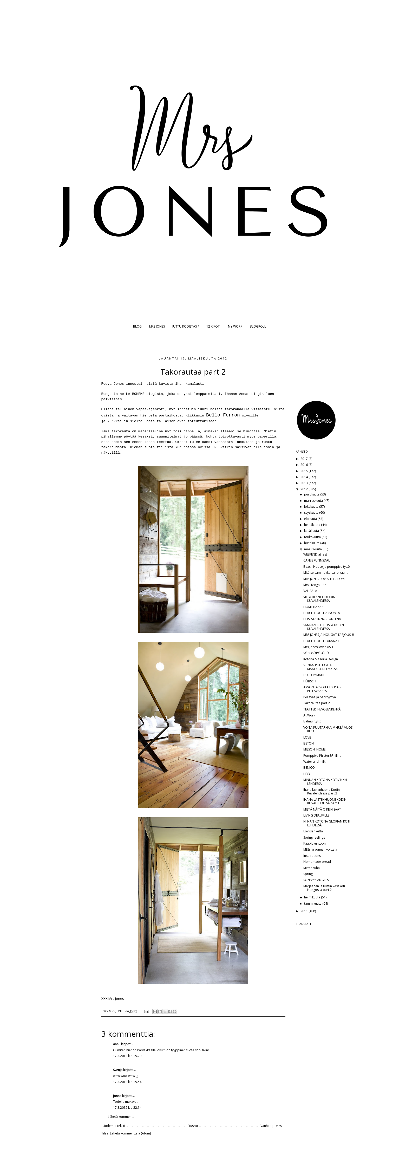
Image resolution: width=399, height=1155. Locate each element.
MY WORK (235, 326)
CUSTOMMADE (314, 675)
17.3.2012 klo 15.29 (127, 1056)
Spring (308, 874)
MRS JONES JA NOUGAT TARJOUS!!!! (328, 634)
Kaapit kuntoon (314, 843)
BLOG (137, 326)
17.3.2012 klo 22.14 (127, 1107)
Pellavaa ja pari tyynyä (319, 697)
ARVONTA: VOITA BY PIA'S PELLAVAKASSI (322, 689)
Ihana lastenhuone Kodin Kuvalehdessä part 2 (321, 791)
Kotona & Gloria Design (320, 659)
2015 (304, 471)
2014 (304, 477)
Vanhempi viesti (272, 1126)
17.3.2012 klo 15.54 (127, 1082)
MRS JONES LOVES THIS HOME (324, 579)
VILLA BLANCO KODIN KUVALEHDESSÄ (319, 599)
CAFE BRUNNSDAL (316, 560)
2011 (304, 911)
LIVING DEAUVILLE (316, 815)
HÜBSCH (309, 681)
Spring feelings (314, 837)
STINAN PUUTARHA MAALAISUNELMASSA (320, 667)
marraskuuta (314, 500)
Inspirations (312, 855)
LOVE (307, 737)
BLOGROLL (258, 326)
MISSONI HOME (314, 749)
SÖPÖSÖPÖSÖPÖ (316, 653)
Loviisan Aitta (313, 831)
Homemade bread (317, 861)
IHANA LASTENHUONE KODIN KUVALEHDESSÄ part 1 (324, 801)
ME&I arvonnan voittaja (320, 849)
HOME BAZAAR (314, 607)
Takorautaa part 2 (316, 703)
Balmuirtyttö (312, 721)
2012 (304, 489)
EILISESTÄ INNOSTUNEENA (322, 619)
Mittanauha (311, 868)
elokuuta (311, 519)
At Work (309, 715)
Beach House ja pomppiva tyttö (326, 566)
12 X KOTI (213, 326)
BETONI (309, 743)
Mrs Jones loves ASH (318, 647)
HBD (306, 774)
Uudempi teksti (114, 1126)
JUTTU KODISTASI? (185, 326)
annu (116, 1044)
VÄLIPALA (310, 591)
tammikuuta (313, 903)
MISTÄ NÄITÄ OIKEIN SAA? (322, 809)
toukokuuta (313, 537)
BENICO (309, 767)
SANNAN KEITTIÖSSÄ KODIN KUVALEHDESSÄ (323, 627)
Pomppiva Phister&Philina (322, 755)
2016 (304, 464)
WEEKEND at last (315, 554)
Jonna (117, 1096)
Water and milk (314, 761)
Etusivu (193, 1126)
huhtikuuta (312, 543)
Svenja (117, 1070)
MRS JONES (157, 326)
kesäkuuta (312, 530)
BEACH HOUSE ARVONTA (321, 613)
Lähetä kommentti (121, 1116)
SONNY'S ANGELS (316, 880)
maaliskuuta (313, 549)
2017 (304, 458)
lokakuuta (311, 506)
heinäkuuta (312, 525)
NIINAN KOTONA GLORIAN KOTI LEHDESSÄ (326, 823)
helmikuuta (312, 897)
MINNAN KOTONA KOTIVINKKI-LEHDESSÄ (325, 782)
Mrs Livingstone (314, 585)
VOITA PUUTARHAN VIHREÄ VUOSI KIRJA (328, 729)
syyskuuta (311, 512)
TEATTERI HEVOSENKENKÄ (322, 709)
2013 (304, 483)
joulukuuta (312, 494)
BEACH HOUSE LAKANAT (321, 641)
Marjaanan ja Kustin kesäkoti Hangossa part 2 (324, 888)
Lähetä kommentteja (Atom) (130, 1133)
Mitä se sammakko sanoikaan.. (325, 572)
